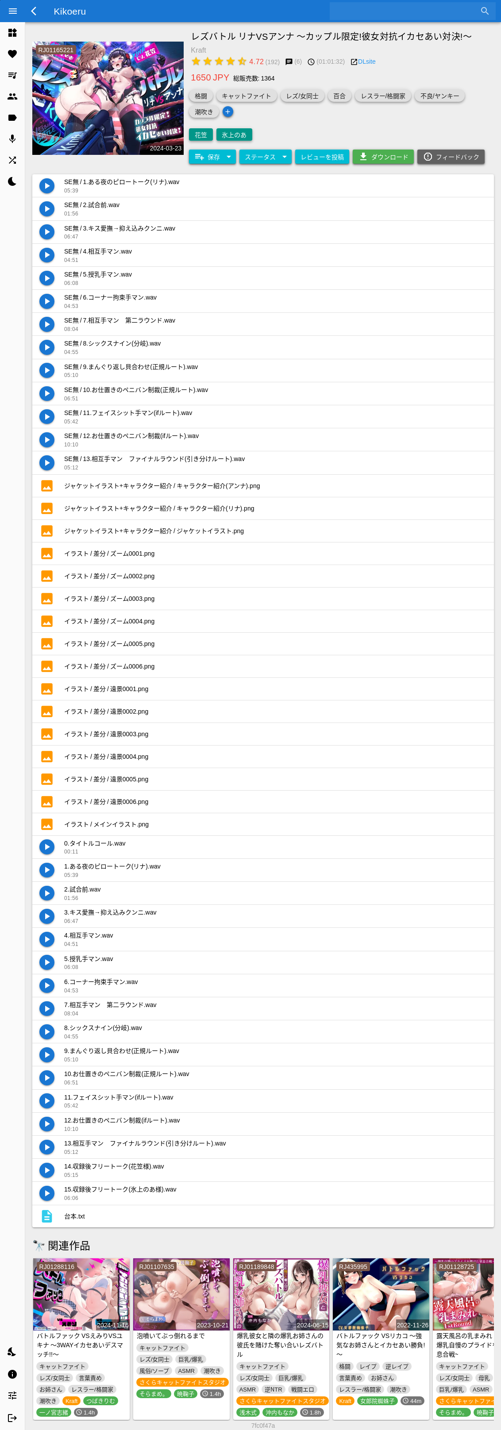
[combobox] (406, 11)
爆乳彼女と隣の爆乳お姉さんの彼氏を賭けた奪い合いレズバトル (280, 1344)
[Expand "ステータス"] (265, 157)
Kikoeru (70, 10)
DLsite (367, 61)
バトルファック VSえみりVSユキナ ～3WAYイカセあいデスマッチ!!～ (80, 1344)
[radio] (196, 61)
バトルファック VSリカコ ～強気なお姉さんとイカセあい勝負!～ (380, 1344)
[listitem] (12, 32)
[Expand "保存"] (212, 157)
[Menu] (12, 11)
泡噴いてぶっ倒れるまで (171, 1335)
